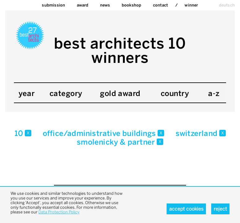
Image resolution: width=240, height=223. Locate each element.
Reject (220, 209)
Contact (160, 5)
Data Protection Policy (59, 212)
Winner (191, 5)
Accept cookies (186, 209)
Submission (53, 5)
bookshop (132, 5)
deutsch (227, 5)
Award (83, 5)
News (105, 5)
